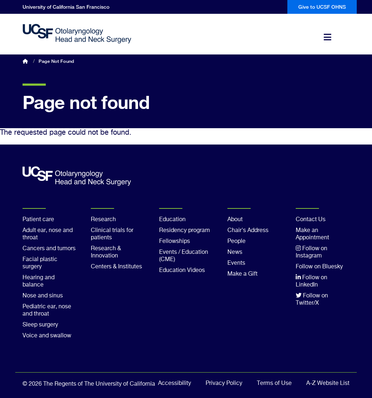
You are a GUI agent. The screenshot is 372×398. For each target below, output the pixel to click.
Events (236, 263)
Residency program (184, 230)
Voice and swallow (47, 336)
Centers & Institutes (116, 267)
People (236, 241)
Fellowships (174, 241)
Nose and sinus (43, 296)
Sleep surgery (40, 325)
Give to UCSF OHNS (322, 7)
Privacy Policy (224, 383)
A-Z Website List (327, 383)
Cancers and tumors (49, 249)
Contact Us (311, 220)
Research (103, 220)
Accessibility (174, 383)
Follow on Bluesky (319, 267)
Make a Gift (242, 274)
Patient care (38, 220)
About (235, 220)
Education (172, 220)
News (234, 252)
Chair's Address (247, 230)
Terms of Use (274, 383)
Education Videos (182, 270)
